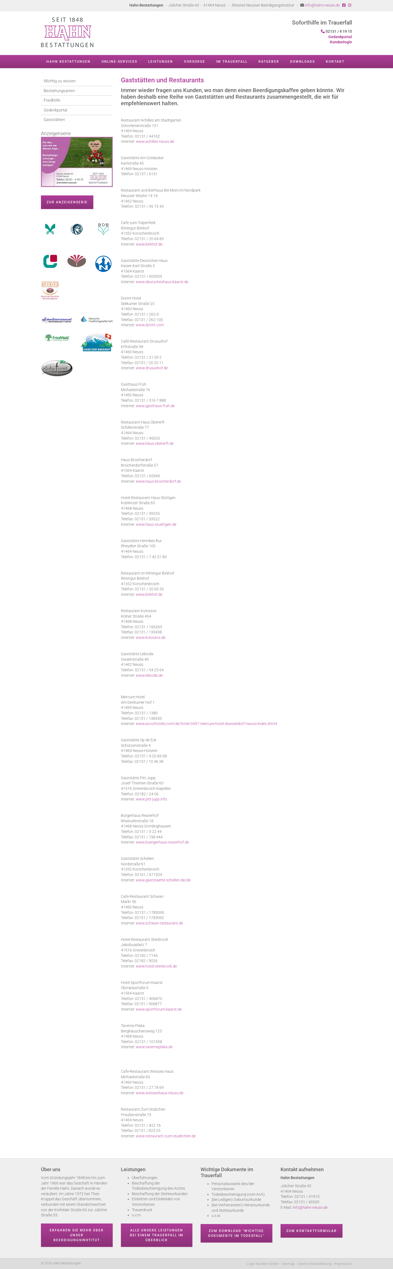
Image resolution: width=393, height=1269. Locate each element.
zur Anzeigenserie (67, 202)
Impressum (343, 1264)
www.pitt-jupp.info (151, 799)
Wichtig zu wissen (60, 80)
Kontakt (335, 62)
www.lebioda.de (149, 675)
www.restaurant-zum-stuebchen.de (166, 1136)
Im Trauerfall (232, 62)
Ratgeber (268, 62)
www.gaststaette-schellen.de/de (163, 880)
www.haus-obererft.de (155, 443)
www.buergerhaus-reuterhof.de (162, 842)
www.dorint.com (150, 325)
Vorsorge (194, 62)
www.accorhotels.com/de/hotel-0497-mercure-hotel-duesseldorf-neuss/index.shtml (206, 723)
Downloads (302, 62)
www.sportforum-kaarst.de (159, 1009)
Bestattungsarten (59, 90)
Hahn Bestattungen (68, 62)
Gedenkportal (55, 110)
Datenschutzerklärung (314, 1264)
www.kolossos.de (150, 637)
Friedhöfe (52, 100)
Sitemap (288, 1264)
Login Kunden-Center (263, 1264)
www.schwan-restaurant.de (159, 923)
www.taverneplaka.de (154, 1047)
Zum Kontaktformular (311, 1231)
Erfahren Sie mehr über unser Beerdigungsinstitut (77, 1235)
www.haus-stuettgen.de (156, 524)
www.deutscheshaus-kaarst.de (162, 282)
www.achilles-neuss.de (155, 141)
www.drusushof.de (152, 368)
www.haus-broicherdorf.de (158, 481)
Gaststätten (54, 119)
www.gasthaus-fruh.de (155, 406)
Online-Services (119, 62)
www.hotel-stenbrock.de (156, 966)
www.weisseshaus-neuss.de (159, 1093)
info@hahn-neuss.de (322, 5)
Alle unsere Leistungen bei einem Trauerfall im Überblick (156, 1235)
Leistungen (160, 62)
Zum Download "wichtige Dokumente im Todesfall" (236, 1233)
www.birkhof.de (149, 244)
